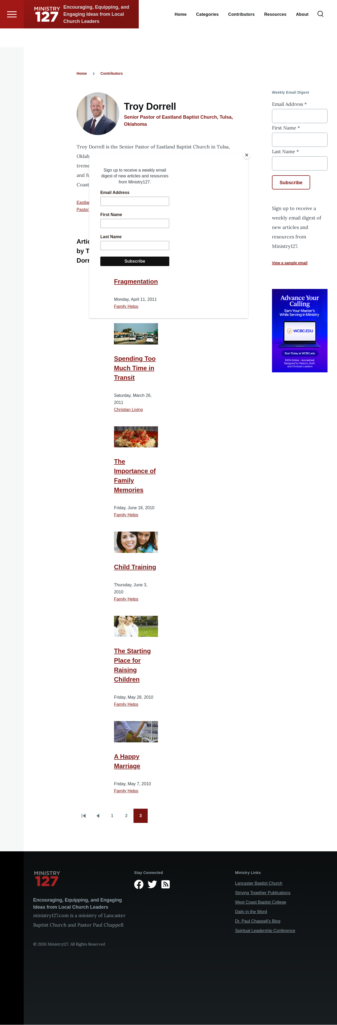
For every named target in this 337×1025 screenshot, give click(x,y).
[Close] (247, 155)
